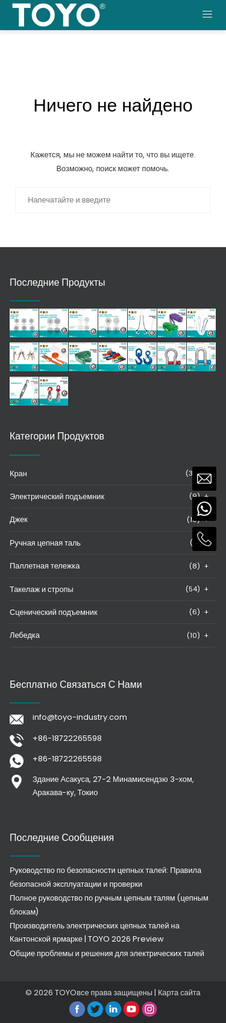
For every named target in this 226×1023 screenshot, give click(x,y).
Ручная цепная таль (45, 543)
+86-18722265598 (67, 738)
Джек (19, 519)
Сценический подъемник (54, 612)
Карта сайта (179, 992)
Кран (18, 473)
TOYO (66, 992)
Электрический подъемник (57, 496)
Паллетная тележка (45, 566)
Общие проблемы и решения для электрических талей (107, 953)
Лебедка (25, 635)
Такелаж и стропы (42, 589)
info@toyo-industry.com (80, 717)
